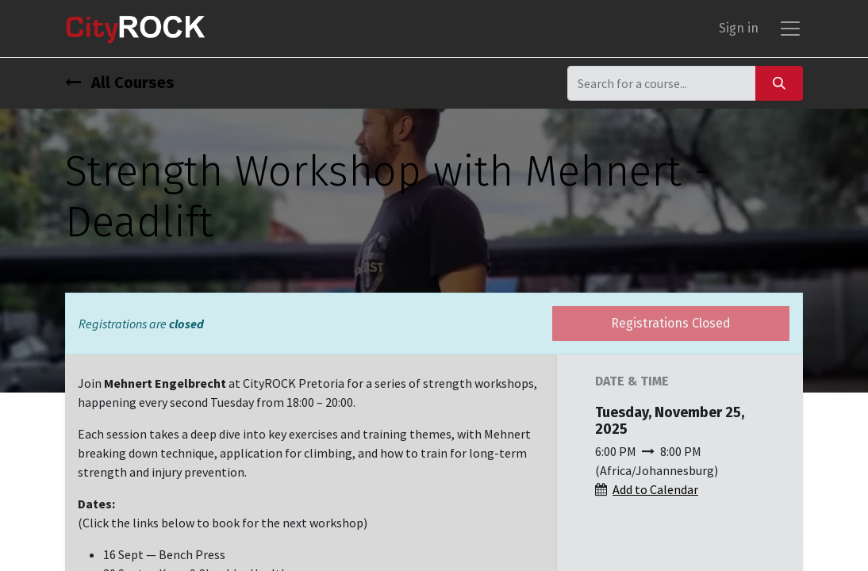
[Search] (779, 83)
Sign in (739, 28)
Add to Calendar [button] (655, 489)
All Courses (120, 82)
